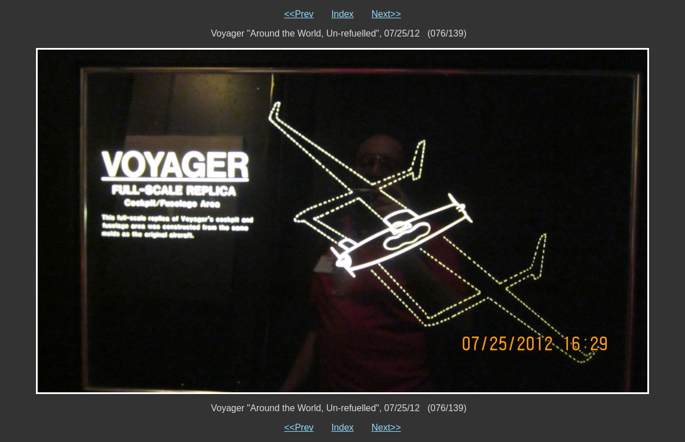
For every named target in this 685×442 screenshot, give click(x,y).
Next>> (386, 14)
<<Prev (299, 14)
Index (342, 14)
